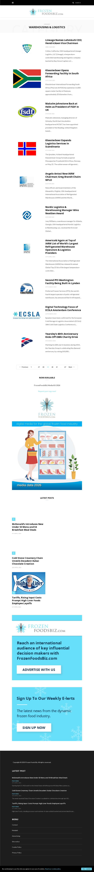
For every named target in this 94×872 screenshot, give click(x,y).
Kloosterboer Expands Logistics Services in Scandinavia (58, 143)
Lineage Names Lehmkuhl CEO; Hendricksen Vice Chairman (63, 41)
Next (72, 367)
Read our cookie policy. (53, 869)
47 (65, 367)
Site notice (16, 842)
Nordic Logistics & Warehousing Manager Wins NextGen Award (62, 210)
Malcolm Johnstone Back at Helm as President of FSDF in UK (62, 106)
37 (39, 367)
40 (52, 367)
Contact (15, 825)
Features (15, 781)
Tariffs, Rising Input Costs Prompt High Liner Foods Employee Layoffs (26, 600)
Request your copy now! (47, 391)
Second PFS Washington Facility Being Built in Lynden (62, 282)
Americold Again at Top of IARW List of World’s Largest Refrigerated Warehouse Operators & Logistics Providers (61, 246)
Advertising (16, 836)
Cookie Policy (16, 847)
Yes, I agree (86, 869)
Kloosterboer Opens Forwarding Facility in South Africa (62, 73)
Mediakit (15, 830)
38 (43, 367)
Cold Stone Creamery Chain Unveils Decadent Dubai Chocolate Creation (27, 561)
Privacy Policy (16, 853)
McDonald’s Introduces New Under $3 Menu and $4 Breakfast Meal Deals (27, 527)
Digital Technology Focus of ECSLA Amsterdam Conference (63, 308)
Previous (23, 367)
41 (57, 367)
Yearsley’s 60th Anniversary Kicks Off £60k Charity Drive (61, 335)
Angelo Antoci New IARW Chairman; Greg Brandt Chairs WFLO (63, 176)
